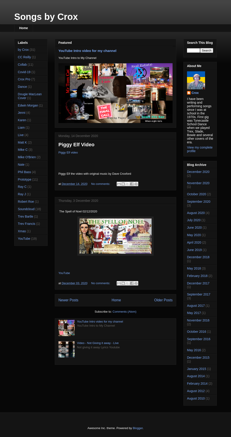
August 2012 (196, 391)
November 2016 (198, 320)
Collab (22, 64)
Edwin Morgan (28, 105)
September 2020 (198, 201)
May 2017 (194, 313)
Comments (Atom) (124, 311)
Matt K (22, 142)
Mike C (23, 149)
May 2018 (194, 268)
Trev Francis (26, 223)
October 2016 (196, 331)
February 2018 (197, 276)
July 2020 (194, 220)
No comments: (101, 184)
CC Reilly (24, 57)
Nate (21, 164)
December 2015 (198, 357)
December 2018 (198, 257)
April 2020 (194, 242)
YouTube (64, 273)
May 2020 (194, 235)
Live (21, 135)
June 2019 (194, 250)
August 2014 (196, 376)
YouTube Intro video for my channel (87, 51)
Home (23, 28)
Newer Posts (68, 300)
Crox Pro (24, 79)
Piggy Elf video (68, 152)
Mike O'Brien (27, 157)
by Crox (23, 49)
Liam (21, 127)
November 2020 (198, 183)
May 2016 (194, 350)
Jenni (21, 112)
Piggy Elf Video (76, 144)
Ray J (22, 194)
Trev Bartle (25, 216)
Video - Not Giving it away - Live (98, 343)
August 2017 (196, 305)
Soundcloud (26, 209)
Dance (22, 86)
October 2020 (196, 194)
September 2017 (198, 294)
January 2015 (196, 369)
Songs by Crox (46, 17)
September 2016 (198, 339)
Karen (22, 120)
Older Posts (163, 300)
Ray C (22, 186)
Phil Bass (24, 172)
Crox (195, 93)
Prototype (24, 179)
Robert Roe (26, 201)
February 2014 (197, 383)
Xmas (22, 231)
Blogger (138, 428)
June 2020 (194, 227)
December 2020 (198, 172)
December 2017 (198, 283)
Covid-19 (24, 72)
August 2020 (196, 213)
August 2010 (196, 398)
